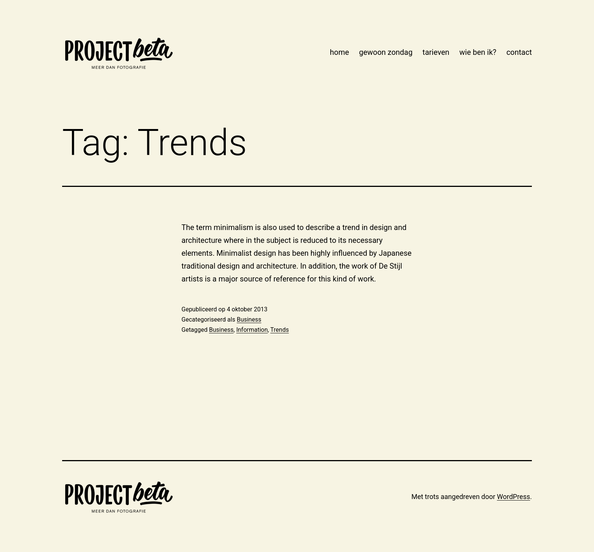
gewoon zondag (386, 52)
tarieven (435, 52)
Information (252, 329)
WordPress (513, 497)
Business (249, 319)
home (339, 52)
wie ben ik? (478, 52)
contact (519, 52)
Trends (279, 329)
